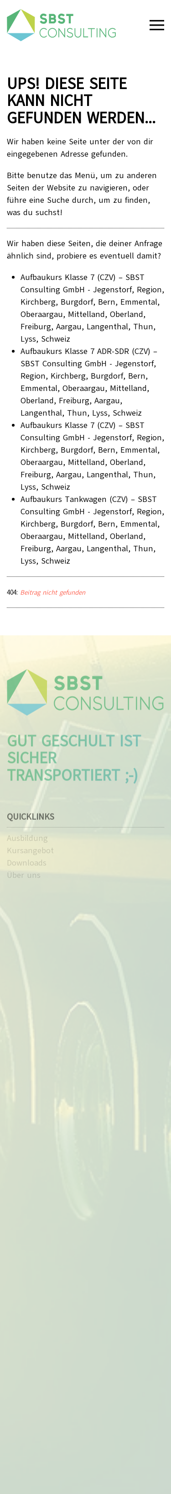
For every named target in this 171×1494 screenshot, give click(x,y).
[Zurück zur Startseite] (61, 25)
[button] (157, 25)
